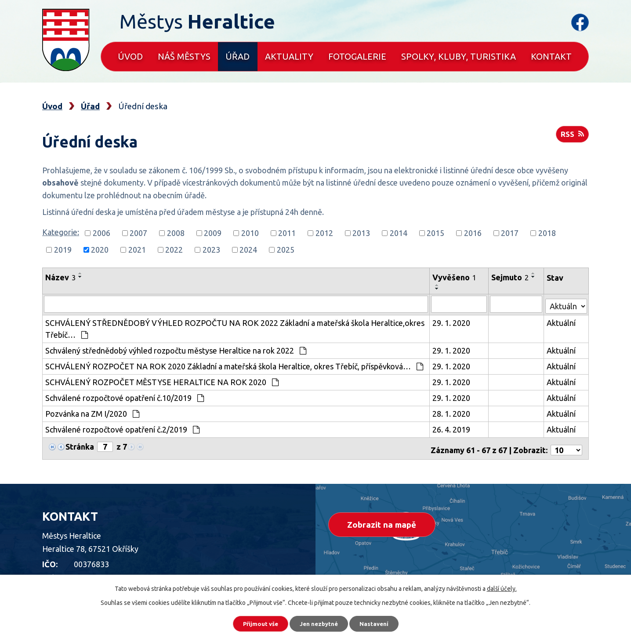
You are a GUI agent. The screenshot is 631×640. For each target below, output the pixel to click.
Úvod (130, 56)
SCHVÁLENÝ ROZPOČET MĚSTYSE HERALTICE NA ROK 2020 (162, 380)
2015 (435, 233)
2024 (248, 249)
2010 (250, 233)
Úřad (237, 56)
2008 (176, 233)
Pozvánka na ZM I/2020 (92, 412)
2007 (138, 233)
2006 (101, 233)
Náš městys (184, 56)
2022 (174, 249)
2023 (211, 249)
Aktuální (561, 321)
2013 (361, 233)
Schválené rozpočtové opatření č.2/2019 (122, 428)
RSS (571, 136)
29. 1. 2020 (452, 321)
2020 (100, 249)
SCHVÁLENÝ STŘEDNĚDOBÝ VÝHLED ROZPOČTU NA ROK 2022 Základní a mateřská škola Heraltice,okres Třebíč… (234, 327)
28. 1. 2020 (452, 412)
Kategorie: (60, 232)
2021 (137, 249)
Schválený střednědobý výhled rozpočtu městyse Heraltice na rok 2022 (175, 349)
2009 (212, 233)
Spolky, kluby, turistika (458, 56)
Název (60, 277)
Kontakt (551, 56)
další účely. (502, 586)
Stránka (79, 445)
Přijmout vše (253, 622)
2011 (287, 233)
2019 (63, 249)
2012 (324, 233)
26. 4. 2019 (452, 428)
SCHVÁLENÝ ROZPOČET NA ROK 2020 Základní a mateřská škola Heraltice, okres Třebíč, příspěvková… (234, 365)
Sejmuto (510, 277)
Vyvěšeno (455, 277)
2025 (285, 249)
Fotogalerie (357, 56)
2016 (473, 233)
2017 (510, 233)
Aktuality (289, 56)
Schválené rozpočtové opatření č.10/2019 (124, 396)
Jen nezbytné (319, 622)
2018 (547, 233)
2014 (398, 233)
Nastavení (381, 622)
